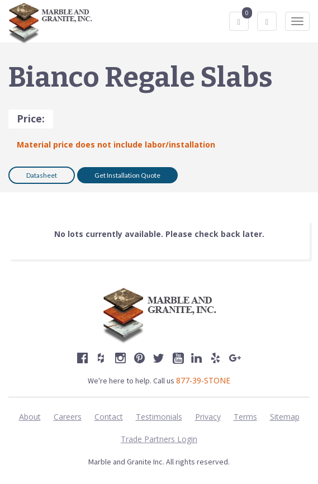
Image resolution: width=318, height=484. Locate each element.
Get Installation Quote (127, 175)
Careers (68, 416)
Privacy (208, 416)
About (30, 416)
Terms (245, 416)
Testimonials (159, 416)
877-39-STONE (203, 380)
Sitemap (285, 416)
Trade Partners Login (159, 439)
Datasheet (41, 175)
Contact (108, 416)
